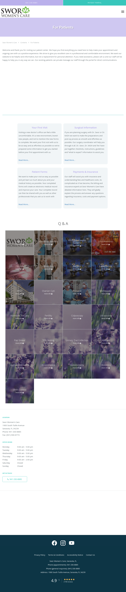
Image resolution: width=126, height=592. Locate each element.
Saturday (20, 462)
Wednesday (20, 453)
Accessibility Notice (75, 555)
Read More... (24, 160)
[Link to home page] (15, 12)
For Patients (35, 42)
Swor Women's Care (9, 42)
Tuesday (20, 450)
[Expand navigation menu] (123, 11)
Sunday (20, 466)
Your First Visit (39, 127)
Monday (20, 446)
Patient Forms (39, 171)
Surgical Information (85, 127)
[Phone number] (14, 479)
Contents (23, 42)
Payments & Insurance (85, 171)
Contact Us (90, 555)
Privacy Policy (39, 555)
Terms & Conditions (56, 555)
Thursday (20, 456)
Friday (20, 459)
